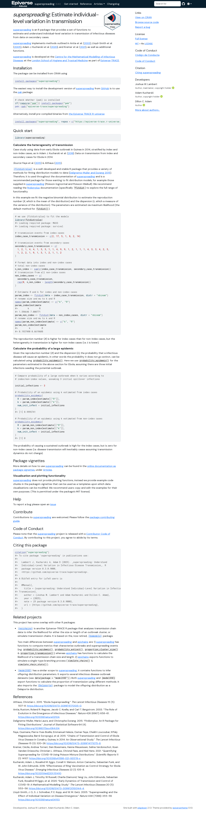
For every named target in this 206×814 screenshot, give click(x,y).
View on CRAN (143, 17)
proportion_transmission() (37, 653)
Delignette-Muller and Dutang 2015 (90, 172)
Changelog (113, 4)
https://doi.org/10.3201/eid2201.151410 (39, 773)
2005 (17, 47)
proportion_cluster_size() (101, 649)
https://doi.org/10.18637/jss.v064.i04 (38, 728)
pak (20, 92)
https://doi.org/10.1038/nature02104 (38, 717)
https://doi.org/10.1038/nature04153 (39, 799)
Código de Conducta (147, 55)
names (18, 301)
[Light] (189, 4)
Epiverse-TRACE (110, 60)
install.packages (25, 81)
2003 (87, 43)
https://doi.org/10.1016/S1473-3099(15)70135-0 (54, 705)
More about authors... (147, 110)
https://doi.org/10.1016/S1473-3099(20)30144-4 (56, 788)
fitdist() (42, 208)
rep (19, 282)
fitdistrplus (33, 187)
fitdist (39, 295)
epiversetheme (180, 807)
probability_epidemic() (48, 360)
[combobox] (167, 3)
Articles (98, 4)
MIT (137, 43)
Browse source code (147, 22)
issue (53, 504)
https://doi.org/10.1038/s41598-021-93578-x (54, 758)
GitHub (105, 88)
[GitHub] (183, 4)
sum (36, 268)
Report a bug (142, 27)
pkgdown (142, 807)
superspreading (44, 4)
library (19, 137)
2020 (54, 47)
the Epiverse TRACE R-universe (87, 114)
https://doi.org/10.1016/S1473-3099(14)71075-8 (74, 743)
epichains (82, 642)
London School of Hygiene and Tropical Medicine (60, 60)
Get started (71, 4)
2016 (70, 153)
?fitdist (79, 187)
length (49, 282)
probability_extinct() (69, 649)
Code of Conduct (145, 61)
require (25, 103)
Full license (141, 38)
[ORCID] (173, 88)
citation (20, 552)
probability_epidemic (28, 395)
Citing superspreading (148, 72)
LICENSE (149, 43)
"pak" (34, 103)
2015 (38, 163)
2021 (83, 47)
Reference (86, 4)
